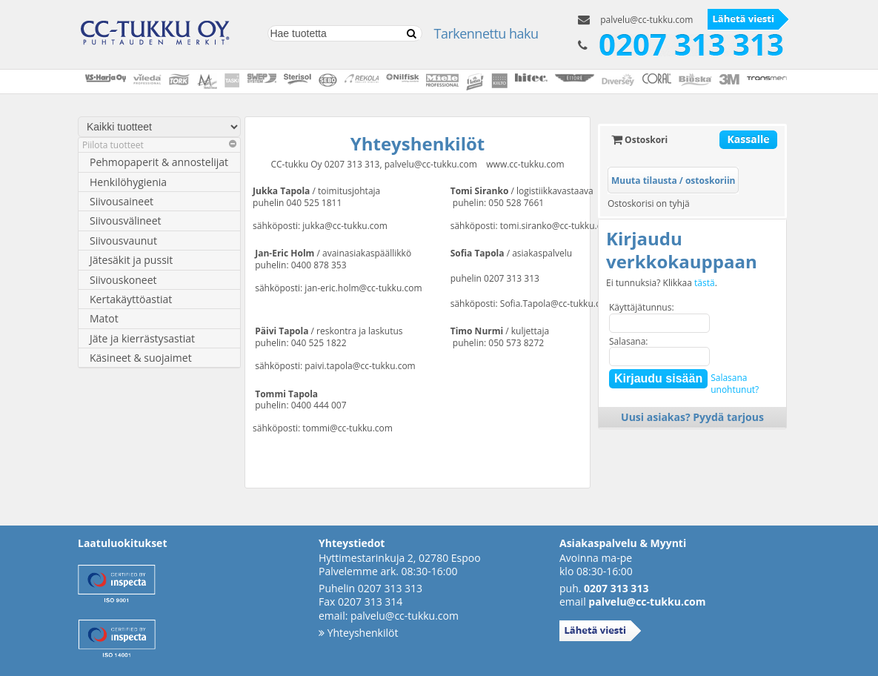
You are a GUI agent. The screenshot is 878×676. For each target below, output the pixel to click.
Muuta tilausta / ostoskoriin (673, 180)
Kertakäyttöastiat (131, 299)
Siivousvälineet (126, 220)
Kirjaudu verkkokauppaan (681, 250)
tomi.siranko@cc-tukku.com (557, 225)
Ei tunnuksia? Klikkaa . (661, 283)
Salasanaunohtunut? (735, 383)
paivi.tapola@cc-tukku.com (360, 365)
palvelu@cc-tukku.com (646, 19)
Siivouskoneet (123, 279)
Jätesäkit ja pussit (131, 259)
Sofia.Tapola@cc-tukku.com (556, 303)
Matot (104, 318)
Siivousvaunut (123, 240)
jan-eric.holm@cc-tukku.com (363, 288)
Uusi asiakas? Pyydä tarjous (692, 417)
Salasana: (628, 341)
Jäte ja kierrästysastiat (142, 338)
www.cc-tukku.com (525, 164)
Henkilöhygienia (128, 182)
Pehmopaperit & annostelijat (159, 162)
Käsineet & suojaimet (141, 357)
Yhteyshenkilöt (358, 633)
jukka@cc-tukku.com (345, 225)
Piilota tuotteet (159, 145)
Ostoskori (639, 139)
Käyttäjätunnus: (641, 307)
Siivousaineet (121, 201)
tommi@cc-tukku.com (347, 428)
